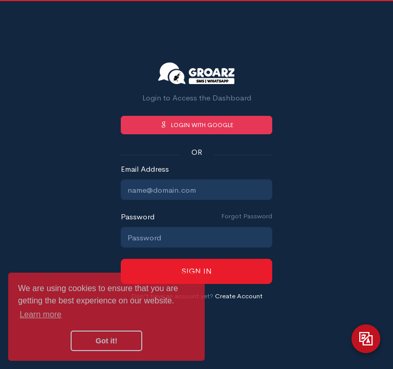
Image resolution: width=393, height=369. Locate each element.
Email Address (145, 169)
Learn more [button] (40, 314)
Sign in (197, 271)
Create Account (239, 296)
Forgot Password (246, 216)
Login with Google (196, 125)
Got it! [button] (106, 341)
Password (138, 216)
